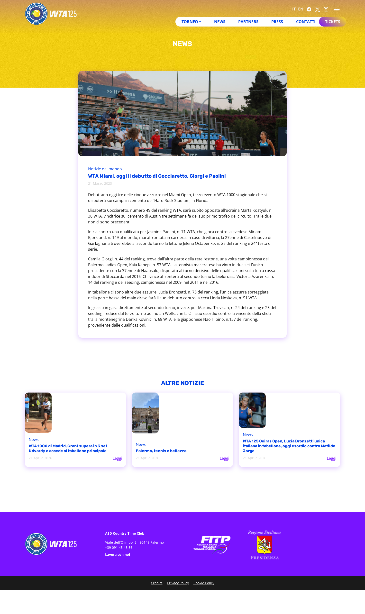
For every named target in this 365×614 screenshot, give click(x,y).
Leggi (117, 458)
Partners (248, 21)
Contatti (305, 21)
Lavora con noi (117, 554)
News (219, 21)
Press (277, 21)
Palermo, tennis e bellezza (161, 451)
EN (300, 9)
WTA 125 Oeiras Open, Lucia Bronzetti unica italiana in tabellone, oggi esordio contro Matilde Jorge (289, 446)
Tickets (332, 21)
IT (294, 9)
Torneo (190, 21)
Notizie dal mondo (105, 169)
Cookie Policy (203, 583)
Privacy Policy (178, 583)
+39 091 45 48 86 (118, 547)
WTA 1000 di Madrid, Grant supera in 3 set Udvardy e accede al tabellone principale (68, 448)
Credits (157, 583)
